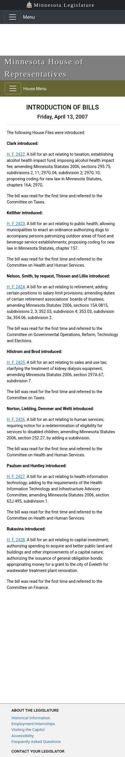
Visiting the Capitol (28, 729)
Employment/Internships (33, 723)
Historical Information (30, 717)
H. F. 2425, (16, 362)
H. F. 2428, (16, 539)
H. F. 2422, (16, 154)
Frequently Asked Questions (36, 741)
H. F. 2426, (16, 419)
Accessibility (22, 735)
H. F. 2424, (16, 287)
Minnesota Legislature (60, 4)
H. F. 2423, (16, 223)
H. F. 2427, (16, 476)
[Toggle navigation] (12, 17)
